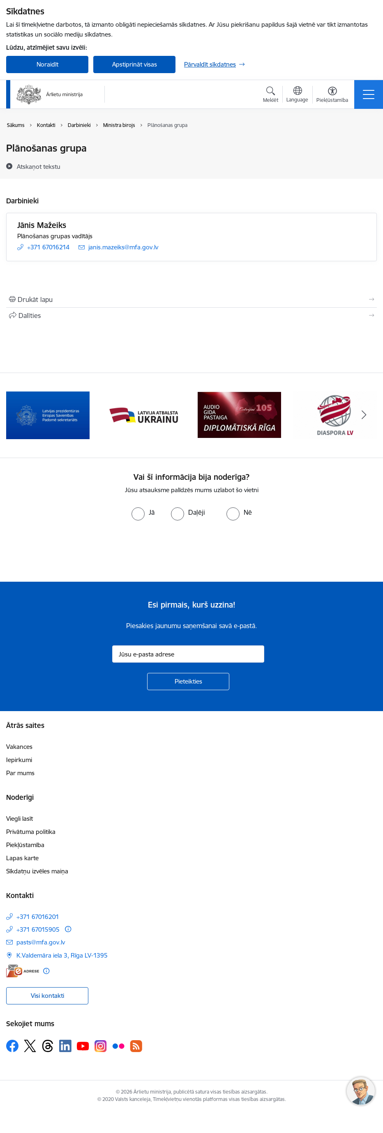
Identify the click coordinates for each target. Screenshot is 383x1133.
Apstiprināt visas (134, 64)
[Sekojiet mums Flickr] (118, 1045)
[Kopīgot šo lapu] (191, 315)
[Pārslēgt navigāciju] (368, 94)
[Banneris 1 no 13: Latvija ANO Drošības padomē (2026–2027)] (48, 415)
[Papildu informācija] (68, 929)
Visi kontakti (47, 995)
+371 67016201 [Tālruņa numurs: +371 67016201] (37, 917)
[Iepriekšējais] (19, 415)
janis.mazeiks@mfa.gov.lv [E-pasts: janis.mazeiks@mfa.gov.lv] (123, 247)
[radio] (143, 512)
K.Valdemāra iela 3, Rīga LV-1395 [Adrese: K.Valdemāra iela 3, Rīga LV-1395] (62, 955)
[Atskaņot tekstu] (38, 166)
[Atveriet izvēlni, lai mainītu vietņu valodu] (297, 95)
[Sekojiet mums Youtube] (83, 1045)
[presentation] (68, 551)
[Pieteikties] (188, 681)
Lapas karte (22, 858)
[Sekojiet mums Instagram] (101, 1046)
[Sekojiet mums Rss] (136, 1046)
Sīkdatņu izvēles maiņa (37, 871)
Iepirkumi (19, 760)
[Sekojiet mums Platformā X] (30, 1046)
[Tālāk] (364, 415)
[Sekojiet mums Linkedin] (65, 1046)
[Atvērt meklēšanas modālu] (270, 96)
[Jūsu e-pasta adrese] (188, 654)
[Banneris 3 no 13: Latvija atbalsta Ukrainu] (240, 415)
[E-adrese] (22, 971)
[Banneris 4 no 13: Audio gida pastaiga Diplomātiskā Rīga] (335, 415)
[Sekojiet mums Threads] (48, 1046)
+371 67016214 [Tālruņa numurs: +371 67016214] (48, 247)
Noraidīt (47, 64)
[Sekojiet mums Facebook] (12, 1046)
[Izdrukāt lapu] (191, 299)
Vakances (19, 747)
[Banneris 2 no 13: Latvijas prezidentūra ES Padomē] (143, 415)
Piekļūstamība (25, 845)
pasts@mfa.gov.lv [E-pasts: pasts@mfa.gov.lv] (40, 942)
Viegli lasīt (19, 818)
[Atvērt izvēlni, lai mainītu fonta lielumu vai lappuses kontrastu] (332, 96)
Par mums (20, 773)
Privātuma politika (30, 832)
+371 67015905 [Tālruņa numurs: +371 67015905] (38, 929)
